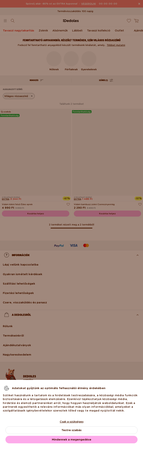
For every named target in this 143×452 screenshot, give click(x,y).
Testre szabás (71, 430)
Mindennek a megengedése (71, 439)
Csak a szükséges (71, 421)
